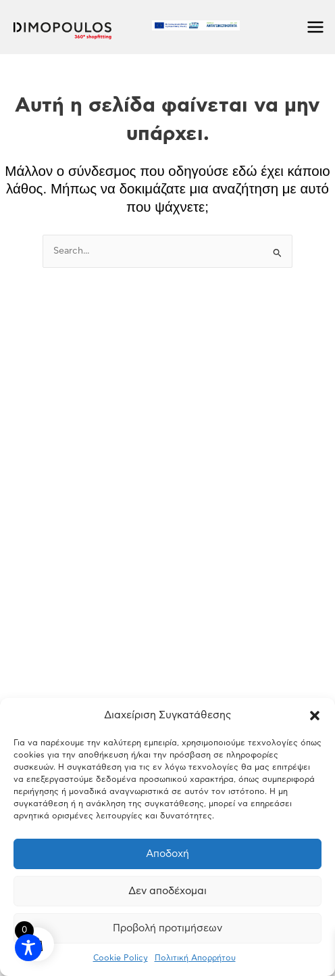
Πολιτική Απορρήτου (195, 958)
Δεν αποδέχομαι (167, 891)
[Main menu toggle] (316, 27)
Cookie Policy (120, 958)
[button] (314, 715)
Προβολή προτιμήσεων (167, 928)
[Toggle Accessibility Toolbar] (28, 947)
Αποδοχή (167, 854)
